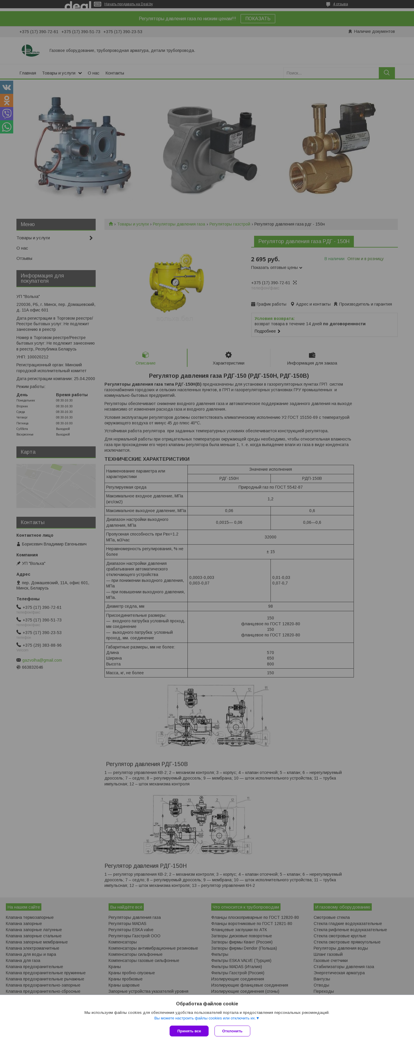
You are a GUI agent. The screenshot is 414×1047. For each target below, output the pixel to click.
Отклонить (232, 1031)
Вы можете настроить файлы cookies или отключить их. (205, 1018)
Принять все (189, 1031)
